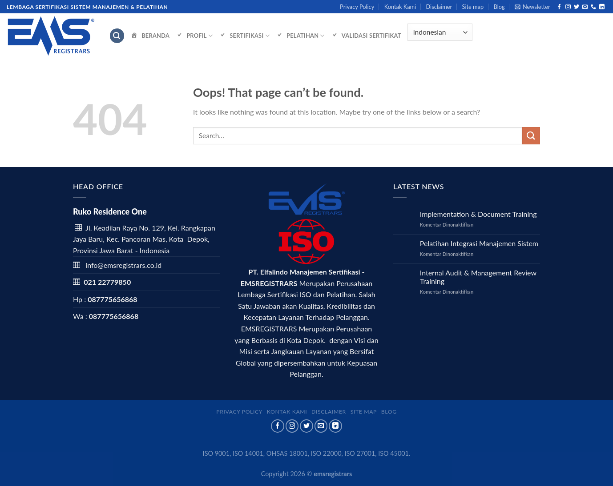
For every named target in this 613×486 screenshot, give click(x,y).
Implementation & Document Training (478, 214)
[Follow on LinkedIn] (602, 7)
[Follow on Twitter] (576, 7)
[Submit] (531, 135)
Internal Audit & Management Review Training (478, 276)
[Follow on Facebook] (559, 7)
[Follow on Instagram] (568, 7)
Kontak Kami (400, 6)
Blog (499, 6)
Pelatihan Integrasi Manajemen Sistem (479, 243)
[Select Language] (439, 32)
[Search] (117, 35)
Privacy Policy (357, 6)
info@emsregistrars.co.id (123, 265)
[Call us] (593, 7)
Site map (473, 6)
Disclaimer (439, 6)
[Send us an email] (585, 7)
